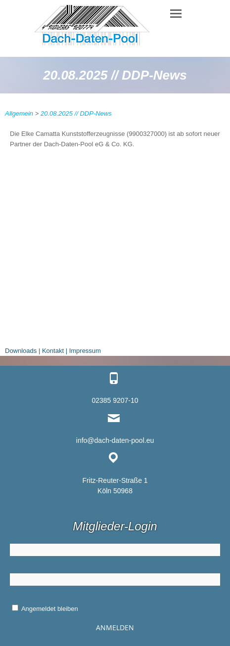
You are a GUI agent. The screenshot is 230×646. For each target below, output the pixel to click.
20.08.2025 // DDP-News (76, 113)
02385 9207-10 (115, 400)
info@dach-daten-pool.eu (115, 440)
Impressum (85, 350)
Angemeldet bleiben (45, 608)
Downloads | (22, 350)
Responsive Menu (175, 13)
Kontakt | (54, 350)
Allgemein (19, 113)
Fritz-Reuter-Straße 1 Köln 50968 (114, 485)
